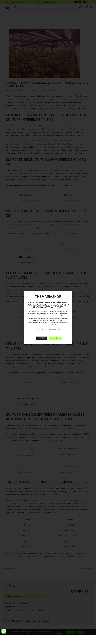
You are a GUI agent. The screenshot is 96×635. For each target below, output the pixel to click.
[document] (48, 317)
